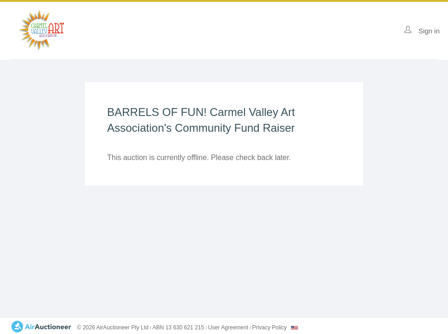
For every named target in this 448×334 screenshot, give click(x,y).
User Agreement (228, 327)
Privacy (269, 327)
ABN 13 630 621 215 (178, 327)
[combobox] (294, 327)
